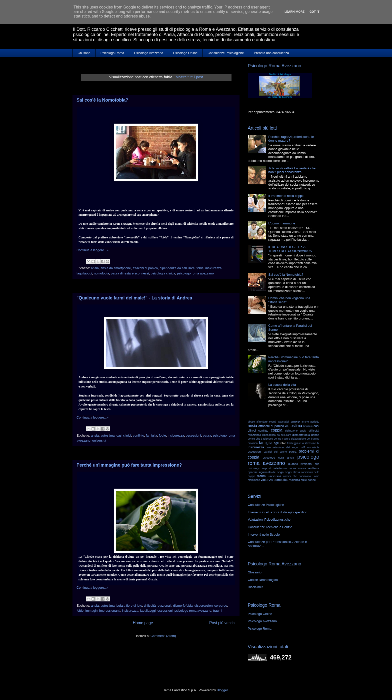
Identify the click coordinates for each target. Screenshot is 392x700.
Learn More (294, 12)
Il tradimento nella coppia (286, 196)
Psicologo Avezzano (148, 53)
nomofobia (101, 273)
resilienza (313, 468)
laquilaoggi (84, 273)
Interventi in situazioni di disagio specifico (277, 512)
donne (315, 434)
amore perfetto (310, 421)
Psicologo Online (185, 53)
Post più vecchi (222, 623)
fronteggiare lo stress (299, 443)
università (99, 440)
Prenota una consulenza (271, 53)
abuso (251, 421)
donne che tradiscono (260, 438)
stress (296, 472)
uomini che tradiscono (297, 476)
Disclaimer (255, 587)
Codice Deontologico (263, 580)
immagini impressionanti (102, 610)
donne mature (282, 438)
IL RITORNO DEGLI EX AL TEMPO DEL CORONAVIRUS (290, 249)
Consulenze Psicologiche (226, 53)
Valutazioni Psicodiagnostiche (269, 519)
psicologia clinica (163, 273)
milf (303, 447)
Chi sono (84, 53)
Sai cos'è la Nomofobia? (102, 100)
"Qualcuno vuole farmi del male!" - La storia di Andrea (134, 297)
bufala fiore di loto (129, 605)
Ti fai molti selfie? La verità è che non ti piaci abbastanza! (292, 170)
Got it (315, 12)
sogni (288, 472)
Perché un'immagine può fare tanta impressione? (129, 465)
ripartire (253, 472)
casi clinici (123, 435)
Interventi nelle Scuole (264, 534)
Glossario (255, 572)
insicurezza (213, 268)
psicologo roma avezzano (195, 273)
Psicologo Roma (112, 53)
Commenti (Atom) (163, 636)
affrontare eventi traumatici (272, 421)
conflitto (138, 435)
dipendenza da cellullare (177, 268)
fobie (200, 268)
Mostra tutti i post (189, 77)
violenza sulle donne (302, 479)
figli (276, 443)
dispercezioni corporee (210, 605)
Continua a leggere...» (92, 250)
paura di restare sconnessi (130, 273)
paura (207, 435)
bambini (308, 426)
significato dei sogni (271, 472)
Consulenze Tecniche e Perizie (270, 527)
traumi (217, 610)
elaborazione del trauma (305, 438)
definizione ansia (295, 430)
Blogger (222, 690)
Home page (143, 623)
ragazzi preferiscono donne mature (284, 468)
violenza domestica (274, 480)
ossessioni (193, 435)
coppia (276, 430)
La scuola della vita (282, 385)
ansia (95, 268)
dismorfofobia (182, 605)
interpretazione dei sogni (282, 447)
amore (295, 421)
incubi (315, 443)
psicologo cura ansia (278, 457)
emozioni (253, 443)
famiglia (151, 435)
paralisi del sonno (275, 451)
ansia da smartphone (115, 268)
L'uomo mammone (281, 223)
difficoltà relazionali (158, 605)
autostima (107, 435)
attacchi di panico (145, 268)
